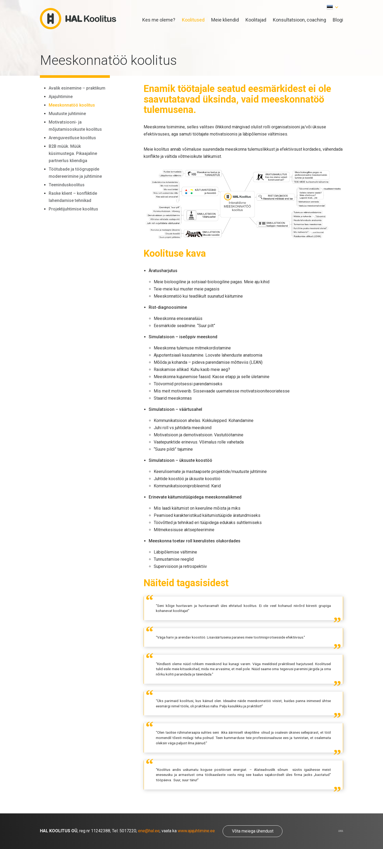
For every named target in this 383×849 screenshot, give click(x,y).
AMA (340, 831)
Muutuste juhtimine (67, 113)
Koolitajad (255, 20)
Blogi (338, 20)
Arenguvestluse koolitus (72, 137)
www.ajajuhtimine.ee (196, 830)
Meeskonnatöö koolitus (72, 105)
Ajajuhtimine (61, 96)
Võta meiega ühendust (252, 831)
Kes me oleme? (158, 20)
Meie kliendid (225, 20)
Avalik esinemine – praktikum (77, 88)
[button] (332, 7)
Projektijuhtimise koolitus (73, 209)
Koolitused (193, 20)
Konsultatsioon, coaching (299, 20)
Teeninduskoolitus (67, 184)
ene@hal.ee (149, 830)
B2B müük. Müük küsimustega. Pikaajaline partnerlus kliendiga (73, 153)
